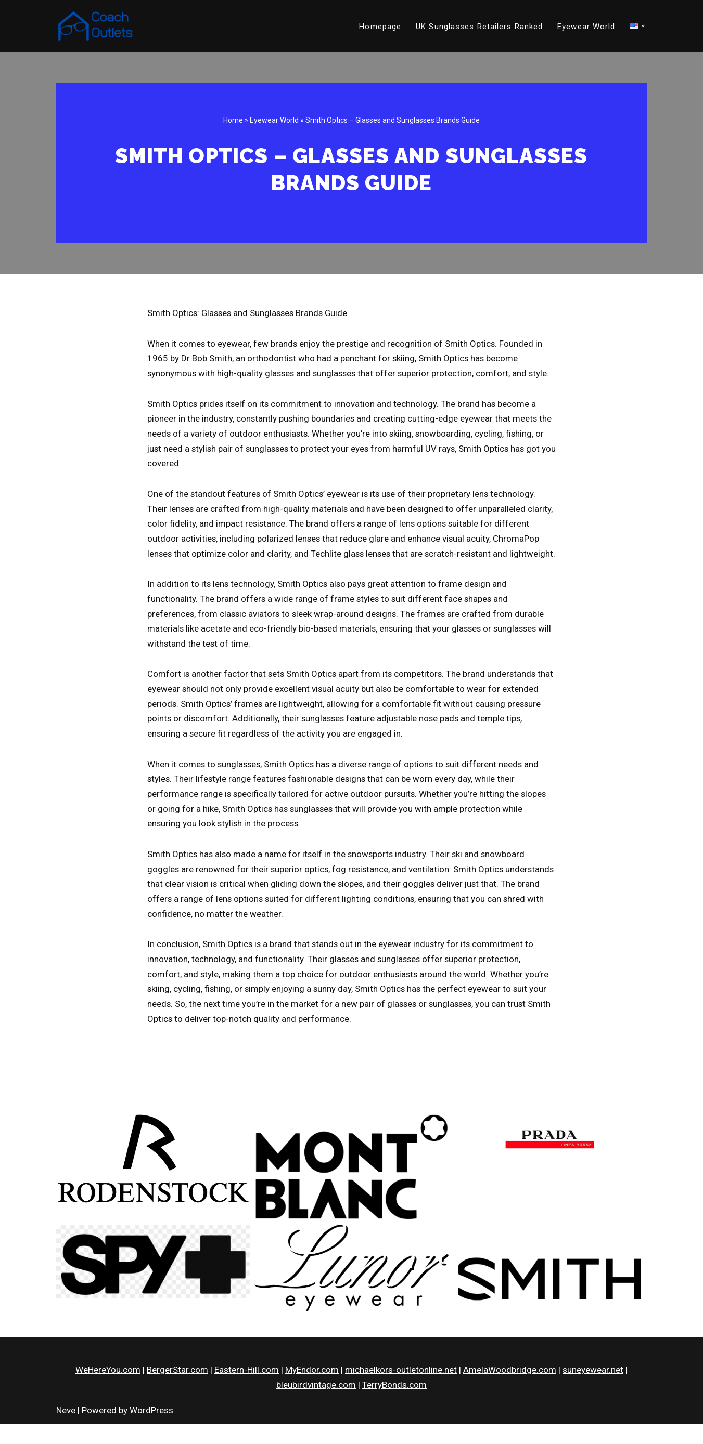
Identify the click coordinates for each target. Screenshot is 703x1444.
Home (233, 120)
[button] (643, 26)
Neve (65, 1430)
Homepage (380, 26)
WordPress (151, 1430)
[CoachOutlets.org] (95, 26)
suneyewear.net (593, 1390)
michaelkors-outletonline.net (401, 1390)
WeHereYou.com (107, 1390)
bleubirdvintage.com (316, 1405)
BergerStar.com (177, 1390)
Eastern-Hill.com (246, 1390)
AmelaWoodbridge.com (509, 1390)
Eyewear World (586, 26)
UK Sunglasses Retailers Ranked (479, 26)
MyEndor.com (312, 1390)
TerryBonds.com (394, 1405)
